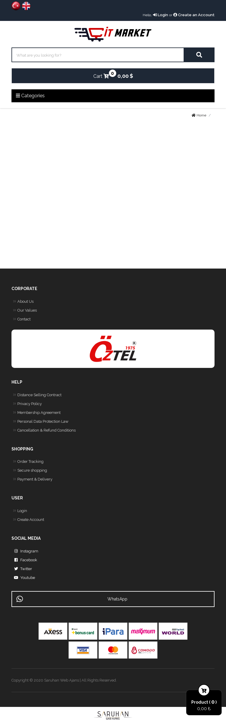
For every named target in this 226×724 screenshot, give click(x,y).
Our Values (24, 310)
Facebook (24, 560)
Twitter (21, 569)
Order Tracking (27, 461)
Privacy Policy (26, 403)
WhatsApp (71, 599)
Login (160, 15)
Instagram (24, 551)
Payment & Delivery (31, 479)
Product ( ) (204, 702)
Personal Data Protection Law (40, 421)
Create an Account (194, 15)
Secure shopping (29, 470)
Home (199, 115)
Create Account (27, 519)
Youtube (23, 577)
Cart (101, 74)
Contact (21, 319)
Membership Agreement (36, 412)
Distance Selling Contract (36, 395)
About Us (22, 301)
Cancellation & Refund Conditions (43, 430)
